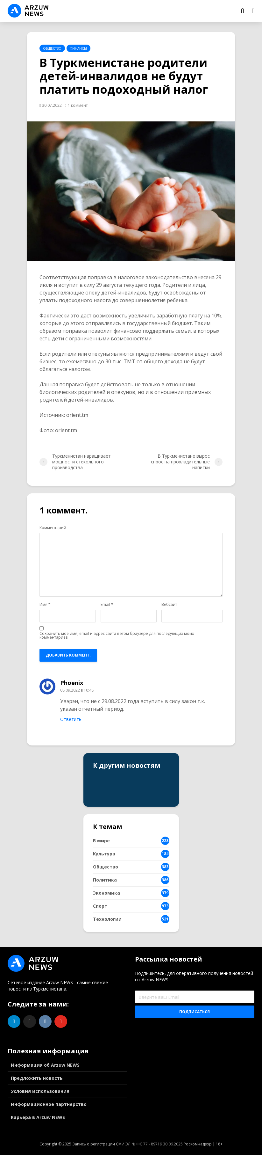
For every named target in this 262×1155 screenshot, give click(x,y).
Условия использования (40, 1091)
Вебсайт (169, 605)
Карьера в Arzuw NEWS (38, 1117)
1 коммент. (78, 105)
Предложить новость (37, 1078)
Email (107, 605)
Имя (45, 605)
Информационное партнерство (49, 1104)
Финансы (78, 48)
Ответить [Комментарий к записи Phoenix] (70, 719)
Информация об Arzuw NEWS (45, 1065)
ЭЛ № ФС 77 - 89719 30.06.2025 (154, 1144)
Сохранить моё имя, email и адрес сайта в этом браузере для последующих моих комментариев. (116, 635)
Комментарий (52, 528)
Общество (52, 48)
